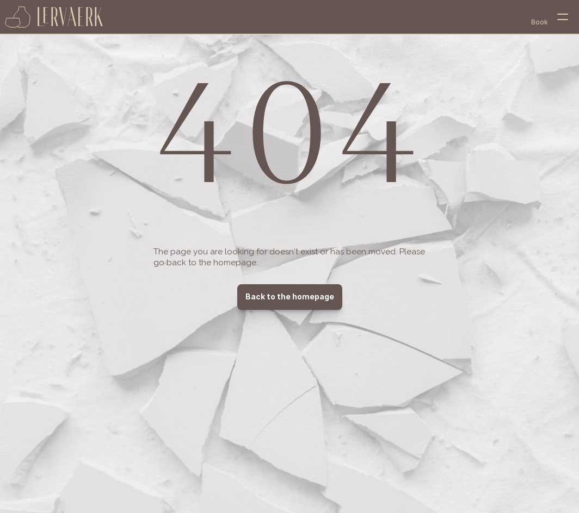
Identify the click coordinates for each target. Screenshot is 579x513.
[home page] (54, 17)
